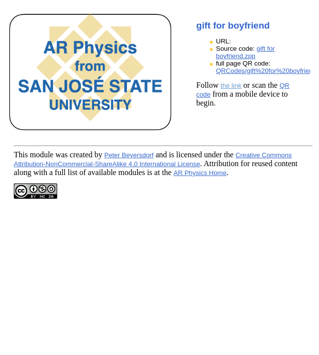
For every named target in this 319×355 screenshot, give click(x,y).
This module (33, 154)
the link (230, 85)
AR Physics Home (200, 173)
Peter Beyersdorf (129, 155)
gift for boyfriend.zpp (245, 52)
